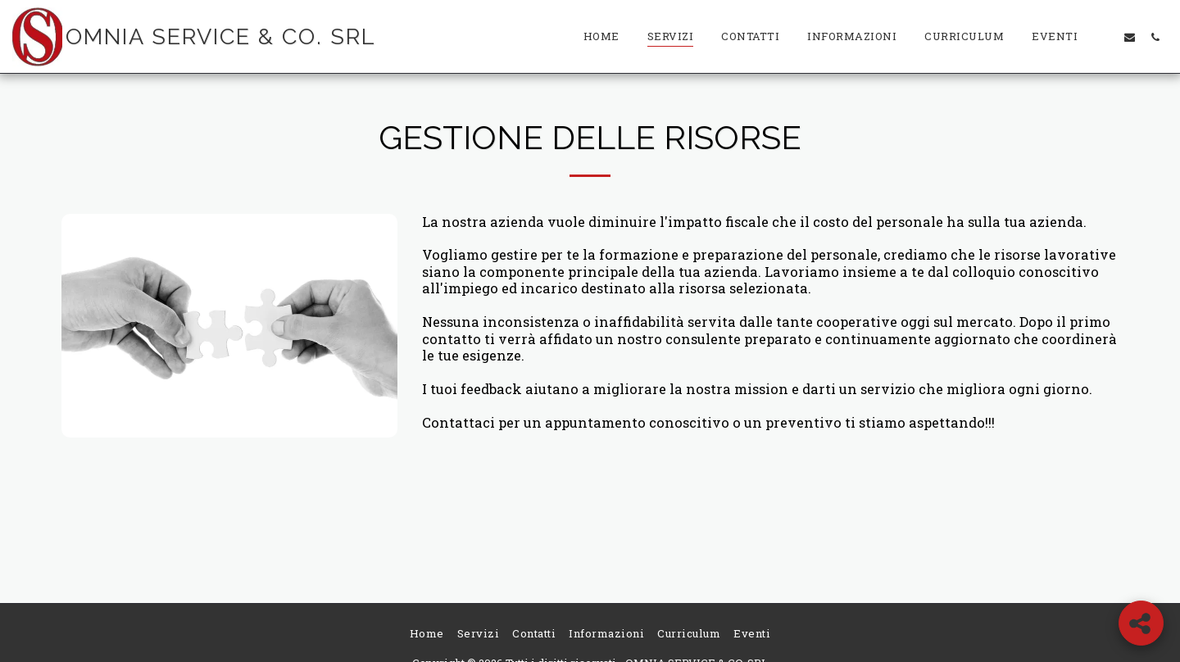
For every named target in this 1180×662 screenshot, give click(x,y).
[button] (1104, 37)
